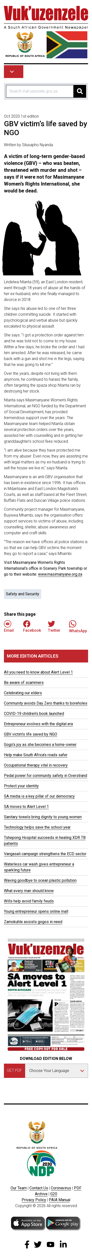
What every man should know (29, 890)
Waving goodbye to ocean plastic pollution (40, 880)
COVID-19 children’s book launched (34, 713)
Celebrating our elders (23, 693)
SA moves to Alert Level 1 (26, 806)
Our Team (19, 1188)
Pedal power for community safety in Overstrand (45, 775)
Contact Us (38, 1188)
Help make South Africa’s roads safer (35, 755)
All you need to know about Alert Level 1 (38, 672)
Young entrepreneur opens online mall (36, 911)
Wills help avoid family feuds (29, 901)
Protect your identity (21, 786)
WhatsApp (78, 626)
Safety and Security (22, 594)
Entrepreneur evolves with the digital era (38, 724)
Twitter (54, 626)
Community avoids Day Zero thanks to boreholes (45, 703)
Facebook (32, 626)
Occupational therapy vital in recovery (36, 765)
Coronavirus (61, 1188)
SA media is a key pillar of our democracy (39, 796)
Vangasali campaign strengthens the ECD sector (45, 853)
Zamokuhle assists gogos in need (33, 921)
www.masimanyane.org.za (60, 574)
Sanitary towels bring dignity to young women (43, 817)
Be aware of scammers (24, 682)
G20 (53, 1194)
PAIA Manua (59, 1199)
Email (9, 626)
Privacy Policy (34, 1199)
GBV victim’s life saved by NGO (30, 734)
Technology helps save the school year (37, 827)
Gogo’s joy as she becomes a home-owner (40, 744)
